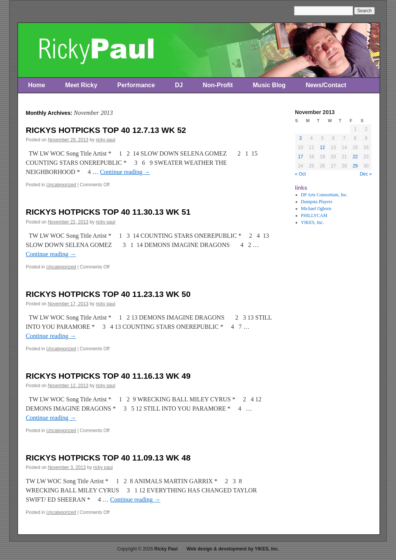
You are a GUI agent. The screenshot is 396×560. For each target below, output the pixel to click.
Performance (136, 85)
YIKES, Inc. (312, 222)
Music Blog (269, 85)
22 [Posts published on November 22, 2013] (355, 156)
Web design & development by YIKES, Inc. (232, 549)
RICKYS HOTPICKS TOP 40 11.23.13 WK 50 (108, 294)
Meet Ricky (81, 85)
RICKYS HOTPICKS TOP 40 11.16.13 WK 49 (108, 375)
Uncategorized (61, 184)
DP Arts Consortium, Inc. (324, 194)
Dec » (366, 174)
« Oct (300, 174)
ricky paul (105, 139)
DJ (179, 85)
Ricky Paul (166, 549)
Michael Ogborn (316, 208)
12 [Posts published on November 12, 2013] (322, 147)
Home (36, 85)
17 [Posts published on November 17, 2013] (300, 156)
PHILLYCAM (314, 215)
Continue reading (125, 172)
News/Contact (326, 85)
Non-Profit (218, 85)
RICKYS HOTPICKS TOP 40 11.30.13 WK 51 (108, 211)
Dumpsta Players (317, 201)
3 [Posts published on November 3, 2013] (300, 138)
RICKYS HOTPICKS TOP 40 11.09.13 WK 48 (108, 457)
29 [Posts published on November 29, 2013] (355, 166)
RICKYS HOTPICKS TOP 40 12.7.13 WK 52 (106, 130)
